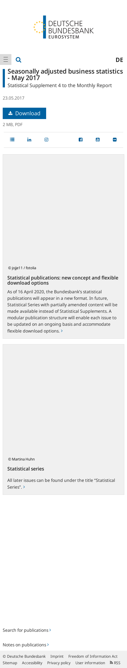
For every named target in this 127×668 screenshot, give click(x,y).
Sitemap (10, 662)
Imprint (56, 656)
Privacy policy (59, 662)
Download (24, 113)
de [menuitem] (119, 59)
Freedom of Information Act (93, 656)
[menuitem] (5, 59)
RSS (115, 662)
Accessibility (32, 662)
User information (90, 662)
